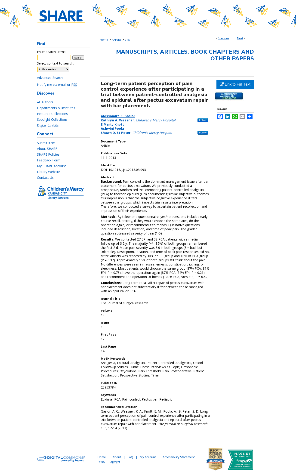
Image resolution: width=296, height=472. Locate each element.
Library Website (48, 172)
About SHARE (47, 148)
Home (104, 40)
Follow (203, 120)
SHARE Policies (48, 154)
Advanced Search (50, 77)
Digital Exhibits (48, 125)
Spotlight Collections (52, 119)
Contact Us (45, 177)
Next (240, 38)
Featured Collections (52, 113)
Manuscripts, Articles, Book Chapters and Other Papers (185, 55)
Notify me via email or (57, 84)
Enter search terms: (51, 51)
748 (127, 40)
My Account (148, 457)
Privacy (101, 461)
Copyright (114, 461)
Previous (223, 38)
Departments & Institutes (56, 108)
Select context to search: (55, 63)
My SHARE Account (51, 166)
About (117, 457)
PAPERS (116, 40)
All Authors (45, 102)
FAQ (130, 457)
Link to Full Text (235, 84)
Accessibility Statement (179, 457)
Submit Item (46, 143)
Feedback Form (48, 160)
